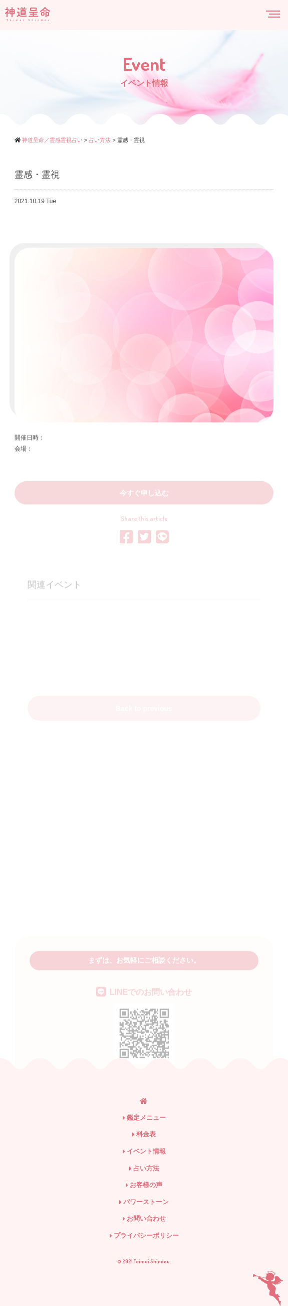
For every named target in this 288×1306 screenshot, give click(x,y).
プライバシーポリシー (144, 1235)
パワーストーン (144, 1202)
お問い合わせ (144, 1218)
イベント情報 (144, 1151)
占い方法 (144, 1168)
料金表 (144, 1134)
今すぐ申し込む (144, 507)
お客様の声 (144, 1185)
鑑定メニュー (144, 1117)
